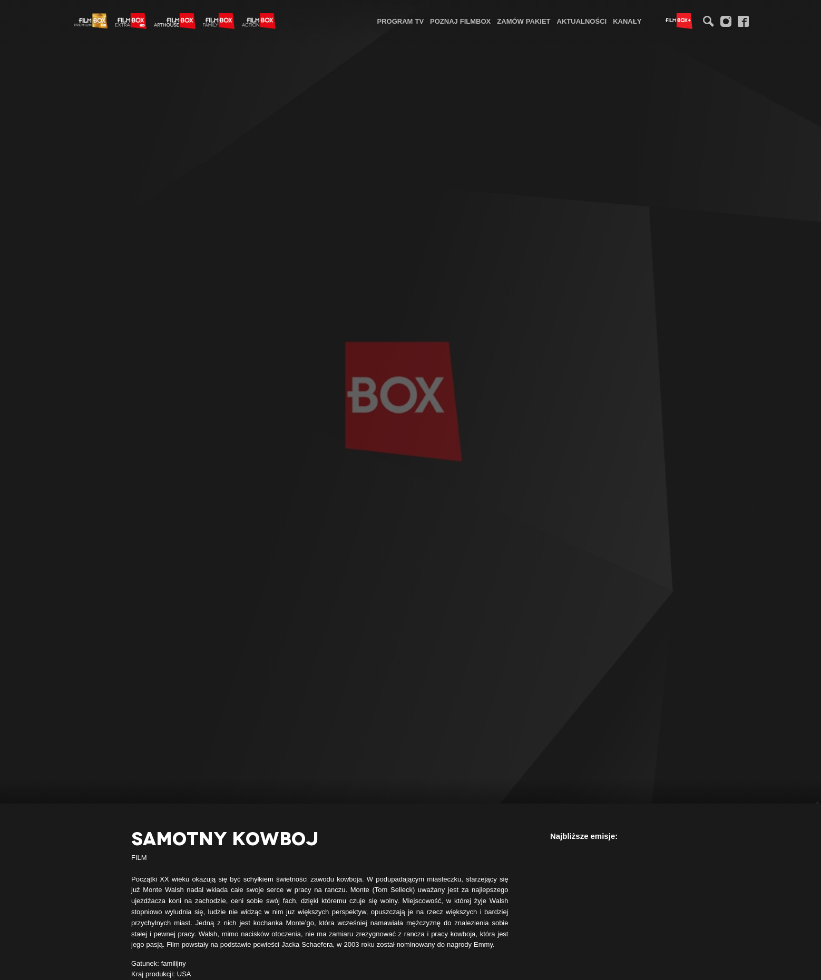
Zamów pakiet (523, 21)
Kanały (627, 21)
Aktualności (582, 21)
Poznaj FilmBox (460, 21)
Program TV (400, 21)
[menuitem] (400, 21)
